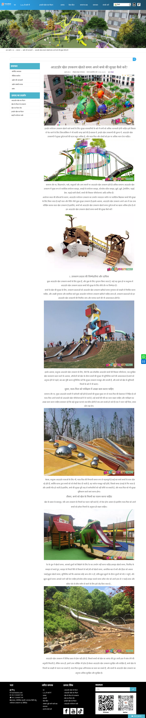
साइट (112, 72)
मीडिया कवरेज (16, 76)
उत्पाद (44, 695)
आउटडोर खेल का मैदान (18, 100)
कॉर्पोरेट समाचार (16, 71)
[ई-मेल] (112, 689)
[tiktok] (80, 711)
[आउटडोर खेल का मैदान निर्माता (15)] (73, 29)
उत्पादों (45, 698)
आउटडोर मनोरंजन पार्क (71, 704)
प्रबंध (13, 89)
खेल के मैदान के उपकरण (18, 104)
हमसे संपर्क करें (47, 709)
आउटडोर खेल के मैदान (71, 690)
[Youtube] (73, 711)
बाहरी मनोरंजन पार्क (17, 115)
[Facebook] (66, 711)
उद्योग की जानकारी (17, 80)
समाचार (45, 706)
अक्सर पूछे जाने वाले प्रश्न (50, 704)
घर (43, 690)
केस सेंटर (45, 701)
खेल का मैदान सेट (16, 108)
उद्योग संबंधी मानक (17, 84)
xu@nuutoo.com (17, 692)
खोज (134, 59)
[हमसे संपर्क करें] (115, 703)
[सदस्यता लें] (133, 689)
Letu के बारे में (47, 693)
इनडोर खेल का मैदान (17, 111)
